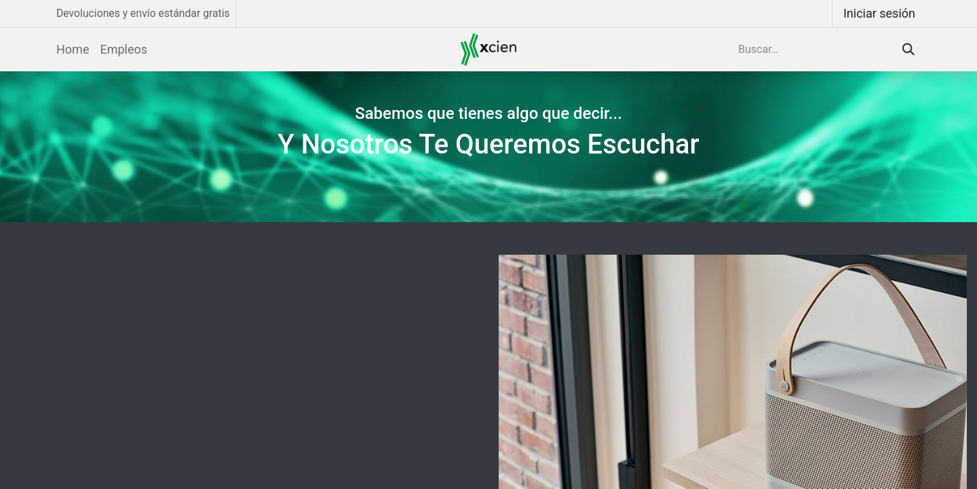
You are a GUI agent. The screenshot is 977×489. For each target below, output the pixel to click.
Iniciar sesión (879, 13)
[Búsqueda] (908, 49)
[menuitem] (72, 49)
